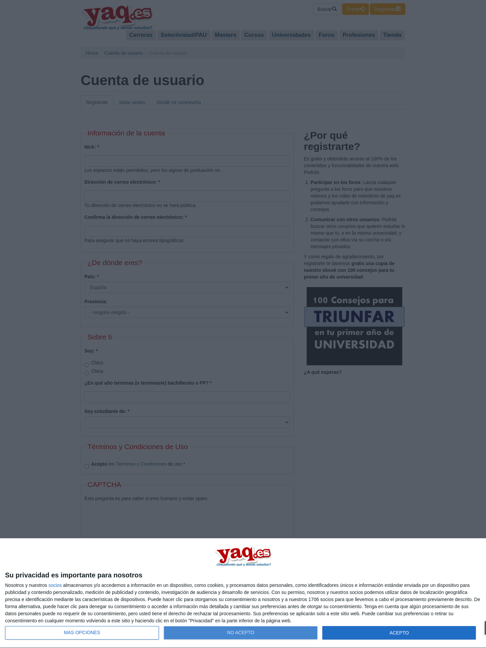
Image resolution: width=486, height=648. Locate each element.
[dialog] (243, 593)
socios (55, 585)
